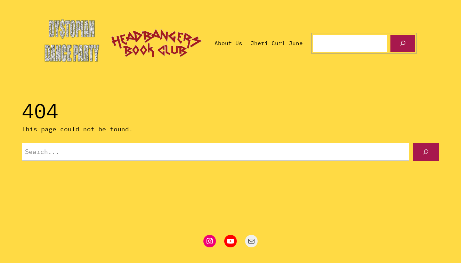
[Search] (402, 43)
